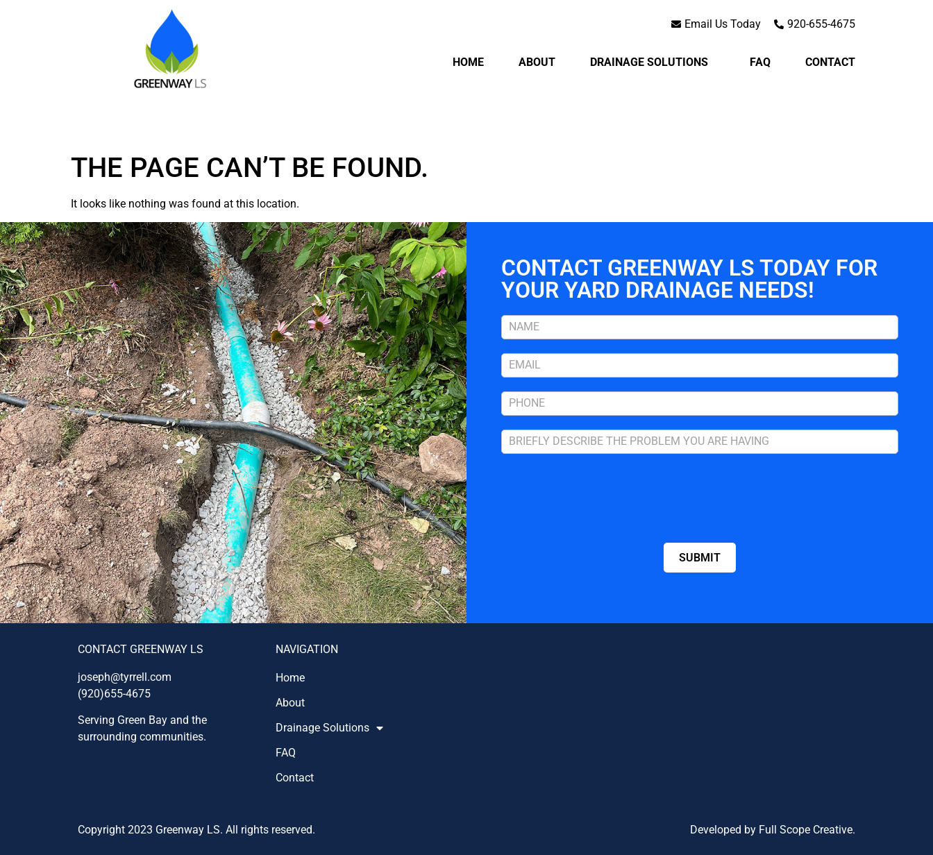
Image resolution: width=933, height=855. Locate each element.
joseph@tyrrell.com (124, 677)
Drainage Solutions (652, 62)
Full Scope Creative (805, 829)
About (537, 62)
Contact (830, 62)
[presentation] (606, 495)
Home (468, 62)
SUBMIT (700, 557)
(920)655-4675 (114, 693)
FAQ (760, 62)
